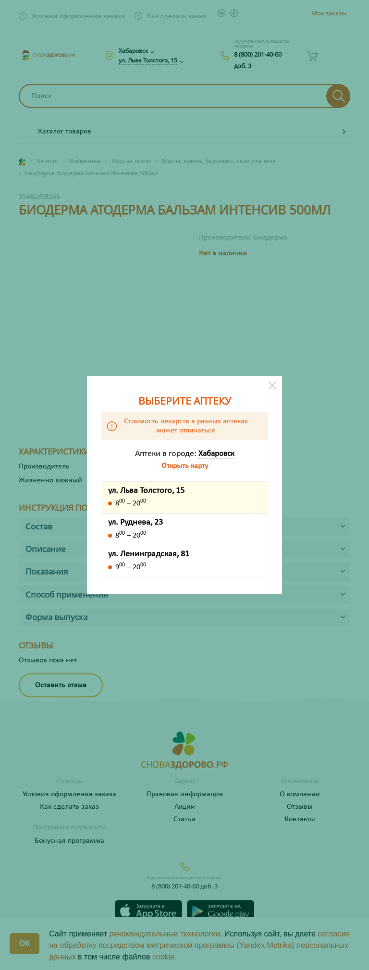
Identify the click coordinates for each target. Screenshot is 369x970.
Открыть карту (184, 466)
